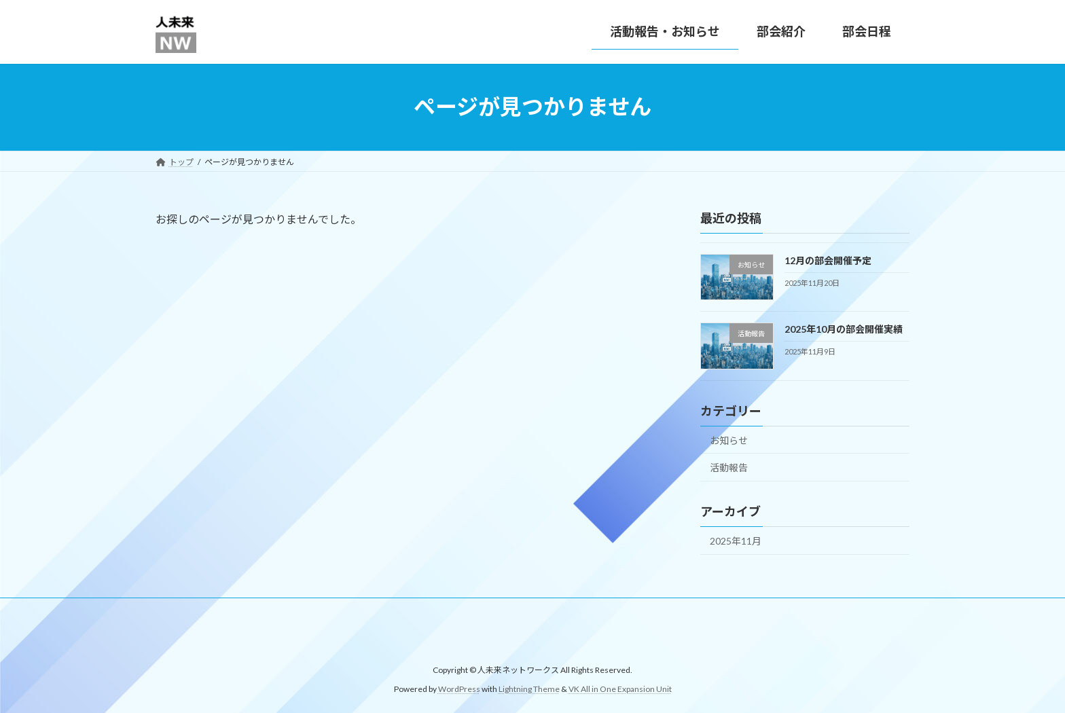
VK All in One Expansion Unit (620, 689)
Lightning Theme (529, 689)
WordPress (459, 689)
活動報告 (729, 467)
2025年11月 (735, 541)
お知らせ (729, 439)
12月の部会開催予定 (827, 260)
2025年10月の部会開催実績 (843, 329)
